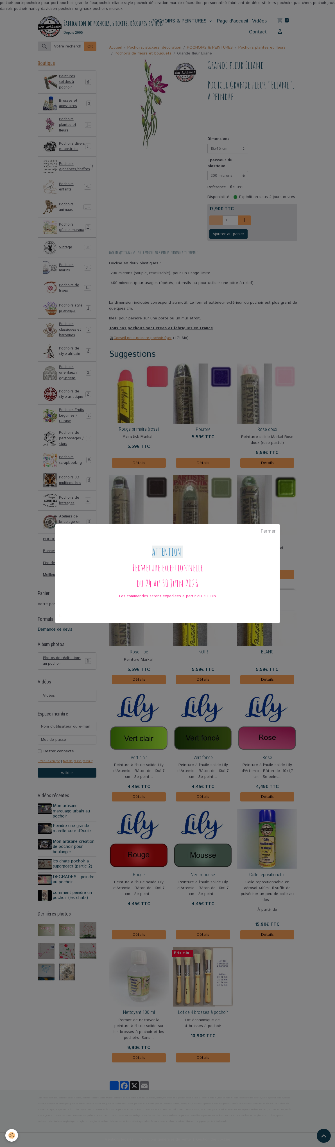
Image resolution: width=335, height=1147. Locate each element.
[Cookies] (12, 1135)
